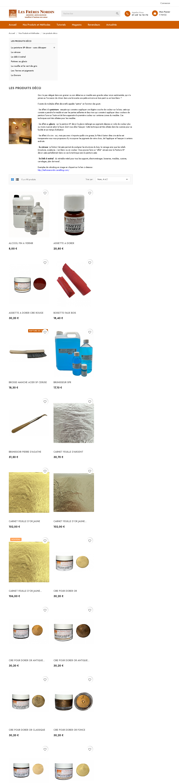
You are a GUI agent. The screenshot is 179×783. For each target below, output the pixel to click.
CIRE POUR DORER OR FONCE (67, 521)
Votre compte (142, 709)
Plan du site (97, 744)
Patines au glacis (20, 64)
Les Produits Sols (59, 748)
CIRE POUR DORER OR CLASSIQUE (151, 456)
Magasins (77, 24)
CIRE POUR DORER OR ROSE (66, 586)
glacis (121, 78)
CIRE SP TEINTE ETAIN (62, 651)
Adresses (137, 730)
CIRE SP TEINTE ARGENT (146, 586)
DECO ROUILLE (100, 651)
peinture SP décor (109, 78)
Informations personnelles (145, 717)
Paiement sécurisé (101, 735)
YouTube (84, 765)
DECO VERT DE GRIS (144, 651)
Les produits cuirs (59, 735)
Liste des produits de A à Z (64, 717)
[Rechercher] (92, 14)
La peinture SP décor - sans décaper (25, 49)
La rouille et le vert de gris (25, 69)
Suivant (153, 672)
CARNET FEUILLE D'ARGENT (106, 326)
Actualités (112, 24)
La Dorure (16, 78)
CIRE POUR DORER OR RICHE (148, 521)
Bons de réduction (142, 735)
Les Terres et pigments (23, 73)
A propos (96, 730)
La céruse (16, 55)
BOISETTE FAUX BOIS (62, 258)
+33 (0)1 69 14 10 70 (24, 736)
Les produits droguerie (62, 744)
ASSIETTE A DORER (102, 193)
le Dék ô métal (86, 112)
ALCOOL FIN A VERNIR (63, 193)
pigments (139, 78)
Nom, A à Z (151, 133)
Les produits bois (59, 730)
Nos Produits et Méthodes (37, 24)
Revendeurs (95, 24)
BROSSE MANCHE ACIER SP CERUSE (106, 259)
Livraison (96, 717)
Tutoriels (61, 24)
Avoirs (136, 726)
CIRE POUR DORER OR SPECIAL (108, 586)
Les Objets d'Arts (59, 721)
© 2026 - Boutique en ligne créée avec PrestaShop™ (34, 776)
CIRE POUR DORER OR (144, 391)
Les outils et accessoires (62, 726)
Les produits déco (22, 41)
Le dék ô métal (19, 59)
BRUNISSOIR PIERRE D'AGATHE (67, 326)
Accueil (13, 24)
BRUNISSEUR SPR (141, 258)
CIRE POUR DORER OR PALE (106, 521)
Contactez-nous (99, 739)
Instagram (94, 765)
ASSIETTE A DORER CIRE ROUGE (150, 193)
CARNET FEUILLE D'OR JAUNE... (67, 391)
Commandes (139, 721)
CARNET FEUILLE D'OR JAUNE (148, 326)
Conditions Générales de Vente (107, 726)
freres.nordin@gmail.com (26, 745)
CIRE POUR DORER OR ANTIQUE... (69, 456)
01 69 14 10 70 (139, 15)
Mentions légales (100, 721)
